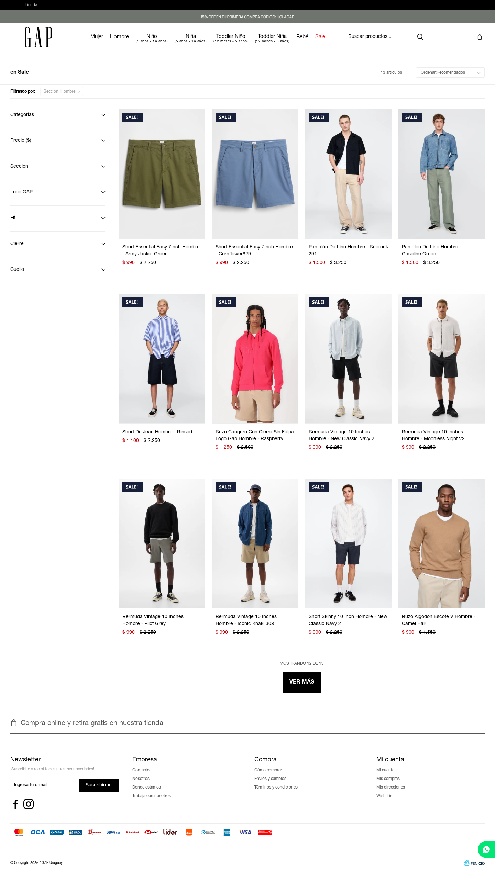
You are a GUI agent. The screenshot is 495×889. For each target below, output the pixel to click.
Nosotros (141, 786)
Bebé (323, 43)
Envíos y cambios (270, 786)
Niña (211, 43)
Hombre (140, 43)
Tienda (31, 9)
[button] (434, 8)
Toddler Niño (251, 43)
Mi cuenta (385, 777)
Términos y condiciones (276, 794)
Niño (172, 43)
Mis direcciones (390, 794)
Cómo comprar (268, 777)
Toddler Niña (292, 43)
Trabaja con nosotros (151, 803)
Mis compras (388, 786)
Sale (341, 43)
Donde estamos (146, 794)
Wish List (385, 803)
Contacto (141, 777)
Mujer (117, 43)
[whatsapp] (486, 849)
